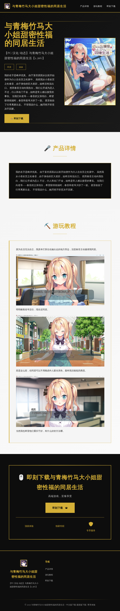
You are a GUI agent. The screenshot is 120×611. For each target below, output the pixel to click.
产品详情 (84, 6)
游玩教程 (97, 6)
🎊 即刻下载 (16, 118)
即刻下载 (111, 6)
